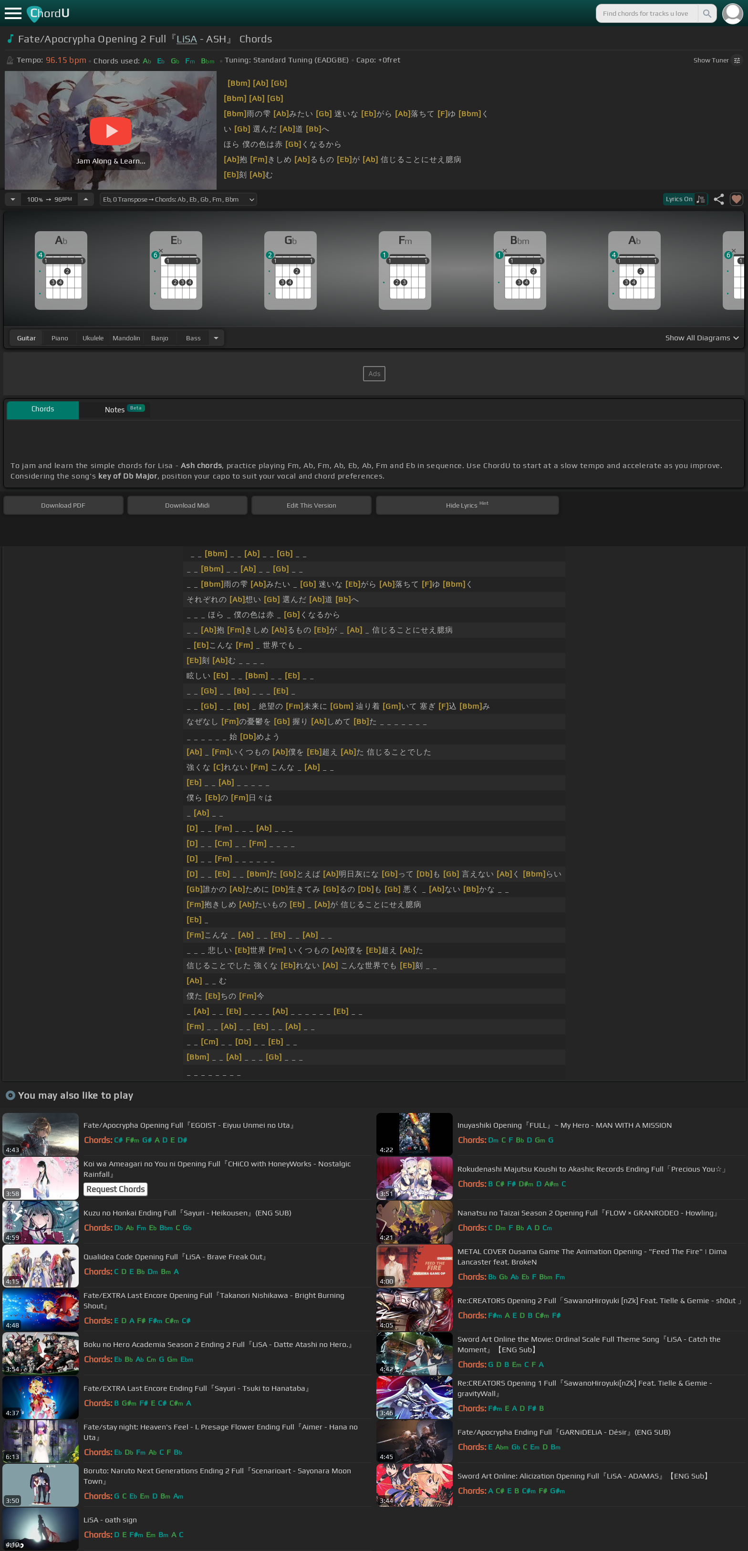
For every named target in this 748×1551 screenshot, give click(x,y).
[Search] (706, 13)
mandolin (126, 338)
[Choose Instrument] (216, 337)
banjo (159, 338)
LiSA (187, 39)
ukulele (93, 338)
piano (60, 338)
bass (193, 338)
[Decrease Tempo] (13, 199)
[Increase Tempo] (86, 199)
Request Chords (115, 1189)
